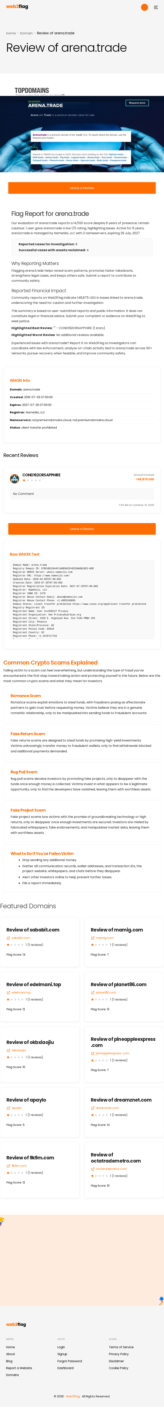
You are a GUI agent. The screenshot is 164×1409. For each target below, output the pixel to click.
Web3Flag (72, 1398)
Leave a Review (82, 188)
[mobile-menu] (155, 7)
